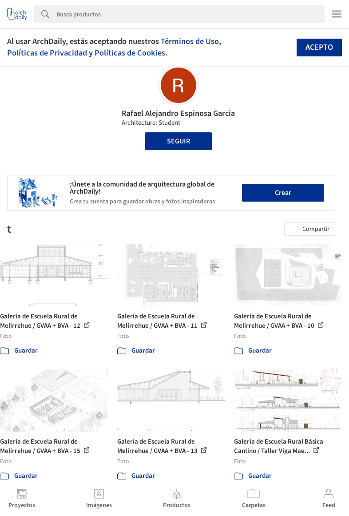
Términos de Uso (190, 41)
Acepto (319, 47)
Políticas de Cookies (130, 53)
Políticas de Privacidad (47, 53)
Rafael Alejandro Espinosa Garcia (178, 113)
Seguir (178, 141)
